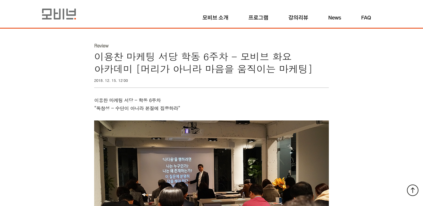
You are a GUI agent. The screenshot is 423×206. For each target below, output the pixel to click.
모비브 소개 (215, 18)
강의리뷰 (298, 18)
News (334, 18)
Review (101, 46)
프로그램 (258, 18)
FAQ (366, 18)
